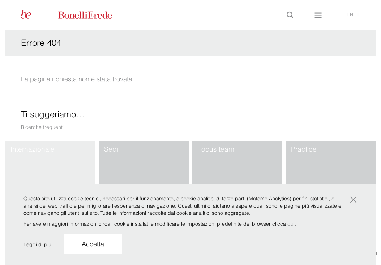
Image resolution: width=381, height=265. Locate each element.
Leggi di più (37, 244)
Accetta (93, 244)
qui (291, 224)
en (350, 14)
